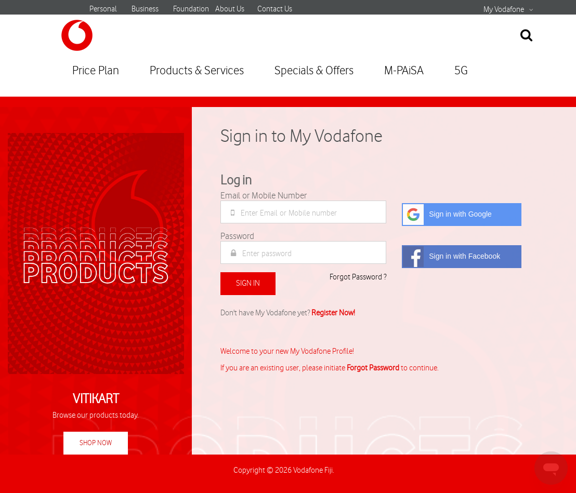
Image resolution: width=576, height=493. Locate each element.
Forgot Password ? (358, 277)
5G (461, 70)
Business (145, 9)
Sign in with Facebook (451, 256)
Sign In (248, 283)
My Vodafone (503, 10)
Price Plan (95, 70)
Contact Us (274, 9)
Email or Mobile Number (263, 196)
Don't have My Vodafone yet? (287, 313)
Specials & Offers (314, 70)
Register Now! (333, 313)
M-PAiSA (404, 70)
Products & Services (197, 70)
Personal (103, 9)
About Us (229, 9)
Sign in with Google (447, 214)
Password (237, 236)
